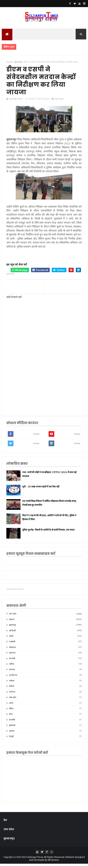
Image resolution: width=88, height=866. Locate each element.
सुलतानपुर (59, 100)
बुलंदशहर (12, 727)
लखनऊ (11, 621)
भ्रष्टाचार (12, 733)
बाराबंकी (12, 722)
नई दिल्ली (12, 632)
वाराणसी (12, 660)
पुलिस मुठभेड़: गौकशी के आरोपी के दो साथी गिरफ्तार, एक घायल (48, 531)
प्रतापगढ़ (12, 671)
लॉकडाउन (12, 649)
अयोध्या (11, 683)
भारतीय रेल (13, 677)
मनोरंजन (12, 694)
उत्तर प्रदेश (12, 616)
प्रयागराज (12, 655)
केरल (11, 716)
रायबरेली (12, 644)
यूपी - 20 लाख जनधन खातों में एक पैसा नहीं (40, 488)
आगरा (11, 705)
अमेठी (11, 638)
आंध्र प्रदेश (12, 699)
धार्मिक (11, 666)
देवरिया (11, 688)
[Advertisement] (44, 384)
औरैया (11, 711)
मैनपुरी (11, 738)
